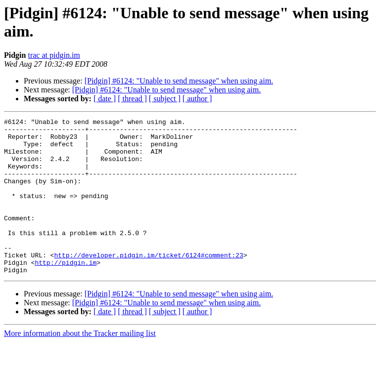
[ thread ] (132, 98)
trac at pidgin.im (54, 55)
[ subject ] (165, 98)
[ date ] (105, 98)
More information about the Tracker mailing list (80, 364)
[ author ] (197, 98)
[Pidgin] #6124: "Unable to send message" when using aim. (179, 81)
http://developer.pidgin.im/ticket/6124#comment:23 (148, 283)
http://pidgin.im (65, 292)
